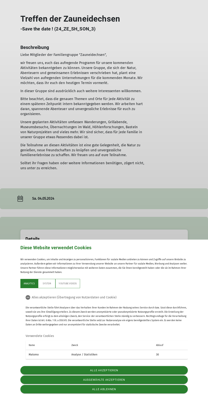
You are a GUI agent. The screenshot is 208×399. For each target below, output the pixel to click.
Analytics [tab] (29, 283)
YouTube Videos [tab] (68, 283)
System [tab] (47, 283)
